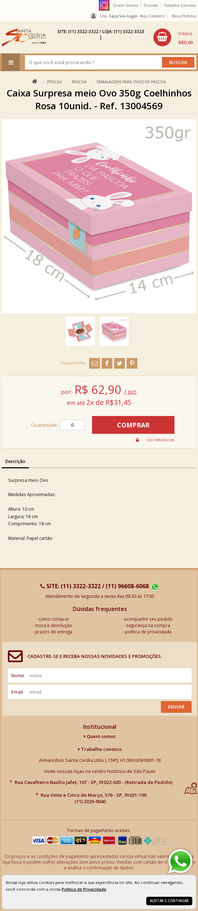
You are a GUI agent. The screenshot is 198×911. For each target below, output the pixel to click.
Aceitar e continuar (169, 901)
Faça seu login (123, 16)
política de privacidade (148, 631)
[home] (24, 37)
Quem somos (100, 736)
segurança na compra (148, 625)
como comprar (54, 619)
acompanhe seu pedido (148, 619)
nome (17, 675)
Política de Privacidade (84, 889)
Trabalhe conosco (100, 749)
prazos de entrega (53, 631)
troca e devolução (53, 625)
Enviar (176, 707)
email (17, 692)
